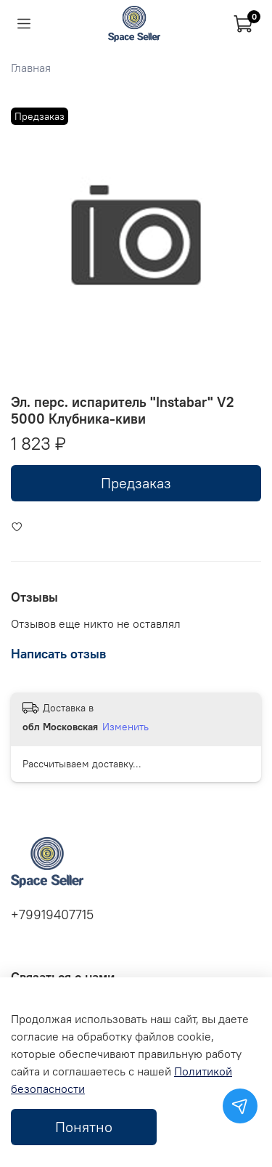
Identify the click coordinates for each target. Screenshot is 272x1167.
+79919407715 (52, 915)
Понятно (83, 1127)
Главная (31, 67)
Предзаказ (136, 483)
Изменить (125, 726)
